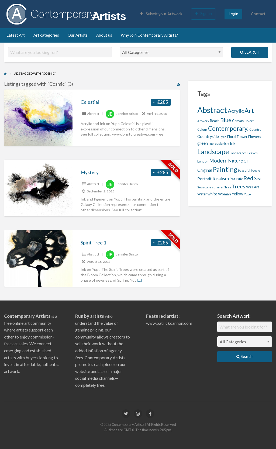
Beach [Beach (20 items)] (214, 121)
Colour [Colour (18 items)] (202, 129)
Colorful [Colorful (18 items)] (250, 121)
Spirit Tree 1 (93, 243)
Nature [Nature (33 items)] (235, 161)
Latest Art (15, 35)
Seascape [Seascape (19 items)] (204, 187)
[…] (139, 280)
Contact (258, 14)
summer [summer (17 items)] (218, 187)
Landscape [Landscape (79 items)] (213, 151)
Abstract (93, 114)
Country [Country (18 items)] (255, 129)
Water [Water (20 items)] (202, 194)
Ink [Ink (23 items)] (232, 143)
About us (104, 35)
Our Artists (78, 35)
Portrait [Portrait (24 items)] (204, 179)
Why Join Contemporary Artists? (149, 35)
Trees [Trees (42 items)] (238, 186)
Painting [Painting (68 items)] (225, 169)
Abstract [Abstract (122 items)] (212, 110)
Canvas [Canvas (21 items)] (238, 121)
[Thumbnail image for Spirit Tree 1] (38, 258)
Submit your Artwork (161, 14)
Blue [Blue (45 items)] (225, 120)
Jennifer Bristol (127, 114)
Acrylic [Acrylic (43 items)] (236, 111)
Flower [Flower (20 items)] (242, 137)
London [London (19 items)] (202, 161)
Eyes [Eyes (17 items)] (223, 137)
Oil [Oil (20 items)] (246, 161)
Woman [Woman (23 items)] (224, 194)
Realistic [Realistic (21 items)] (236, 179)
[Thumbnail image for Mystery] (38, 188)
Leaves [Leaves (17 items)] (252, 153)
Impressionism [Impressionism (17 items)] (219, 143)
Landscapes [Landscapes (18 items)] (238, 153)
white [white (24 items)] (212, 194)
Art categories (46, 35)
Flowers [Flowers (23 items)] (254, 136)
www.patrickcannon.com (169, 323)
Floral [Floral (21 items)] (231, 136)
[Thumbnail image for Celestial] (38, 117)
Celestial (90, 102)
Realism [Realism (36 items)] (220, 178)
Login (233, 14)
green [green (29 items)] (202, 143)
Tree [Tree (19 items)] (228, 187)
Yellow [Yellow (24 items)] (237, 194)
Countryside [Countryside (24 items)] (208, 136)
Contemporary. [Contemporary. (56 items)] (228, 128)
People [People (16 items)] (255, 170)
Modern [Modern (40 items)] (218, 160)
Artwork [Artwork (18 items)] (203, 121)
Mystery (90, 172)
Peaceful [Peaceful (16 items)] (244, 170)
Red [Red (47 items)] (248, 178)
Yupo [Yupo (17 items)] (247, 194)
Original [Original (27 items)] (204, 170)
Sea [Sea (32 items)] (257, 178)
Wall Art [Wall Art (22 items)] (252, 187)
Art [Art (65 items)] (249, 110)
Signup (203, 13)
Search (249, 52)
